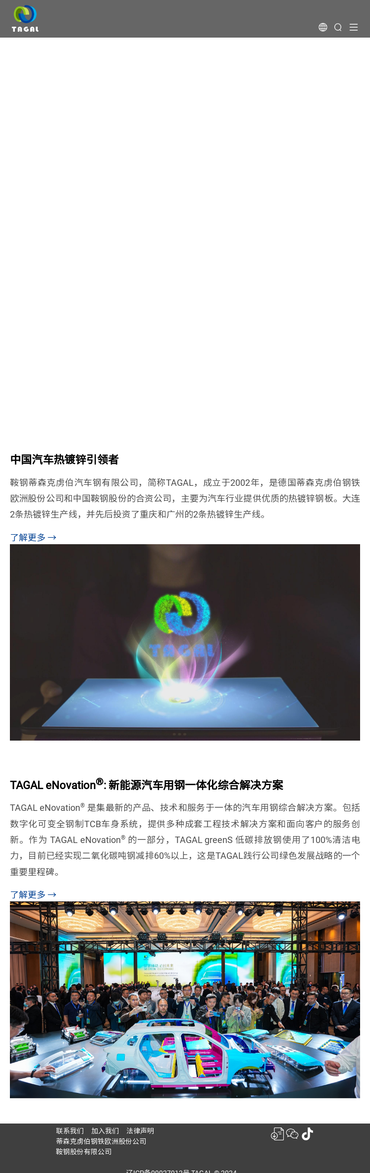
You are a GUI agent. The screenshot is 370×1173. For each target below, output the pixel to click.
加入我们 (105, 1131)
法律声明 (140, 1131)
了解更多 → (33, 537)
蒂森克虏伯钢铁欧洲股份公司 (101, 1141)
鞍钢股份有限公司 (83, 1152)
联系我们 (70, 1131)
